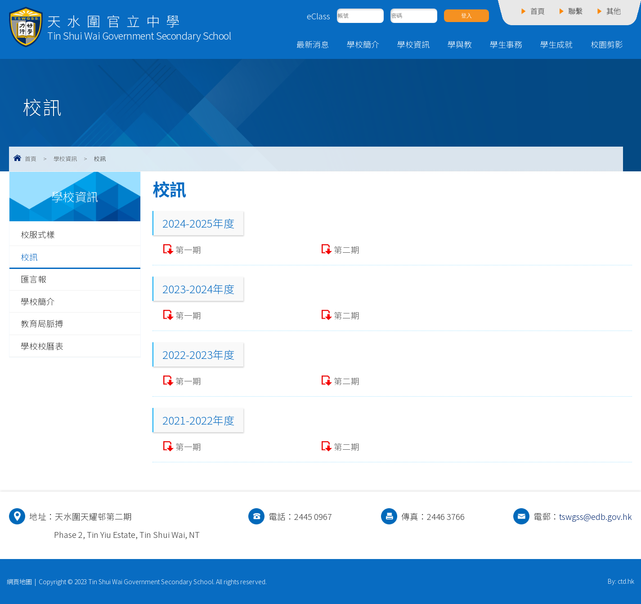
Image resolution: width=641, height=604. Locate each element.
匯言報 (33, 279)
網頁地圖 (19, 581)
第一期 (188, 249)
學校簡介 (363, 44)
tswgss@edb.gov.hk (595, 516)
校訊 (29, 257)
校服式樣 (38, 234)
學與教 (460, 44)
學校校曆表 (42, 346)
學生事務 (506, 44)
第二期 (346, 249)
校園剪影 (607, 44)
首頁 (30, 158)
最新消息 (312, 44)
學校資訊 (413, 44)
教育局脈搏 (42, 323)
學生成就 (556, 44)
